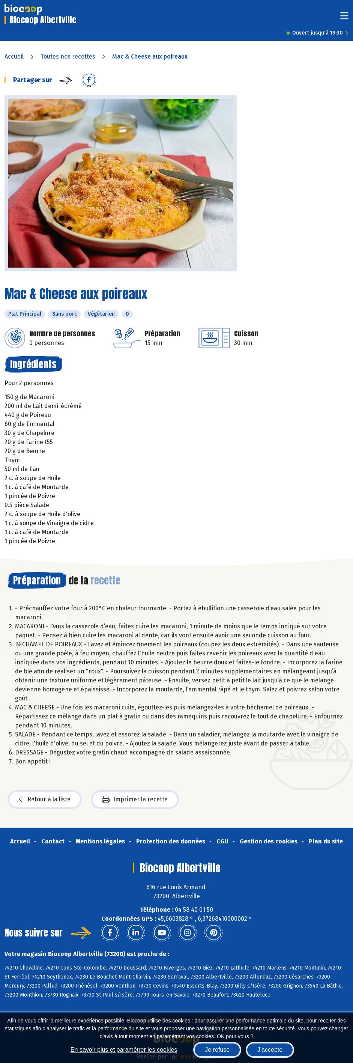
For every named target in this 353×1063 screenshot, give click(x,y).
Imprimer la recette (135, 799)
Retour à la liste (45, 799)
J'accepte (269, 1049)
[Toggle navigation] (344, 18)
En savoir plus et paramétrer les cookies (124, 1049)
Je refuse (217, 1049)
